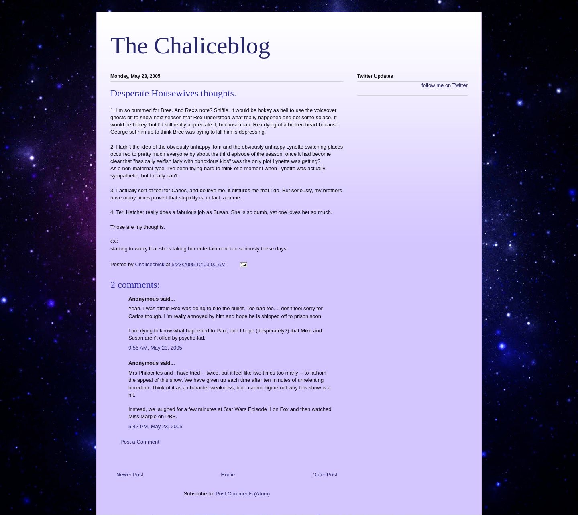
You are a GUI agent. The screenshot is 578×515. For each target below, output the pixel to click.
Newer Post (129, 475)
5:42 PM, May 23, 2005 (155, 426)
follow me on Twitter (444, 85)
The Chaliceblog (190, 45)
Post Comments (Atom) (243, 494)
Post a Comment (139, 442)
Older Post (325, 475)
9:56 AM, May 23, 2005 (155, 348)
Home (228, 475)
